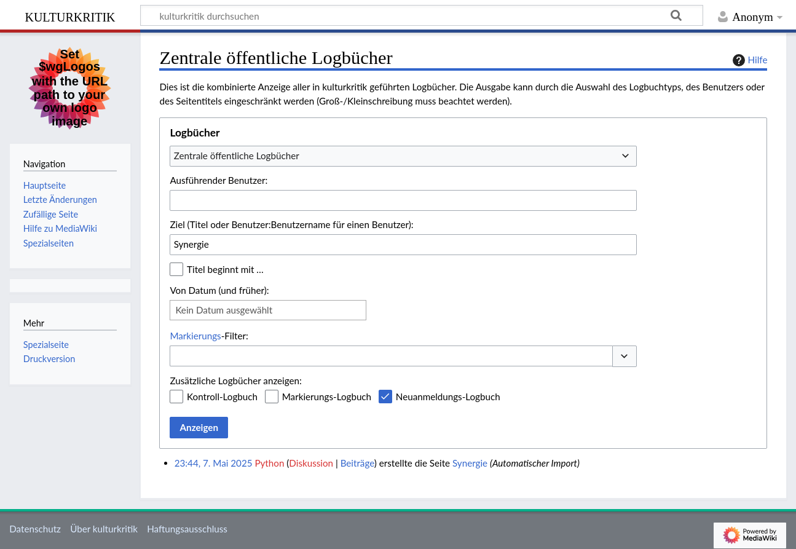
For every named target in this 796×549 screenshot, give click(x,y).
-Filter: (209, 335)
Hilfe (749, 60)
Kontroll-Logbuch (222, 396)
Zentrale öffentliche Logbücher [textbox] (236, 155)
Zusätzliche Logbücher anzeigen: (235, 380)
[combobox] (403, 156)
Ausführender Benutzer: (218, 180)
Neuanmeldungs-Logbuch (448, 396)
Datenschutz (35, 528)
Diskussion (311, 462)
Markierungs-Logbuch (326, 396)
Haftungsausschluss (187, 528)
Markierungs (195, 335)
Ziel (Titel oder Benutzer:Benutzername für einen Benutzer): (291, 224)
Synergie (469, 462)
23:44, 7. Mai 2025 (214, 462)
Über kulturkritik (104, 528)
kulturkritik (70, 15)
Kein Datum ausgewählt (223, 309)
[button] (624, 356)
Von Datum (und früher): (219, 290)
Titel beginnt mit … (225, 269)
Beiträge (357, 462)
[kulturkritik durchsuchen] (422, 15)
